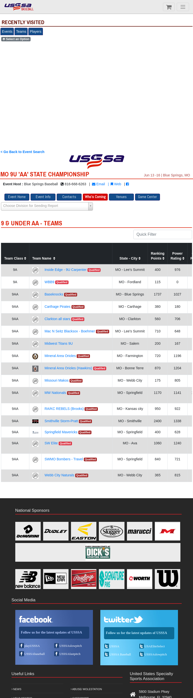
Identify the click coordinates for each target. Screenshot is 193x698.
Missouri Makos (57, 380)
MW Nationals (55, 393)
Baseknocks (54, 294)
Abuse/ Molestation (86, 689)
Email (98, 184)
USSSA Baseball (120, 654)
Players (35, 31)
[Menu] (183, 7)
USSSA (114, 646)
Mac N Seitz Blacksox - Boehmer (70, 331)
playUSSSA (32, 646)
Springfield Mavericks (61, 432)
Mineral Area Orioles (60, 356)
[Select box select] (47, 206)
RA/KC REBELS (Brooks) (64, 409)
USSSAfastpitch (69, 654)
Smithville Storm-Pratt (61, 421)
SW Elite (51, 443)
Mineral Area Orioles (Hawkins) (68, 368)
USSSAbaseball (34, 654)
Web (116, 184)
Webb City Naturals (59, 475)
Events (7, 31)
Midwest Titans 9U (59, 343)
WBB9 (49, 282)
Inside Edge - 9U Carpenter (66, 270)
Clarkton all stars (57, 319)
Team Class (15, 258)
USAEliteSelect (154, 646)
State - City (130, 258)
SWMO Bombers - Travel (64, 459)
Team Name (43, 258)
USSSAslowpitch (70, 646)
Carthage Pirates (57, 307)
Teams (21, 31)
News (16, 689)
